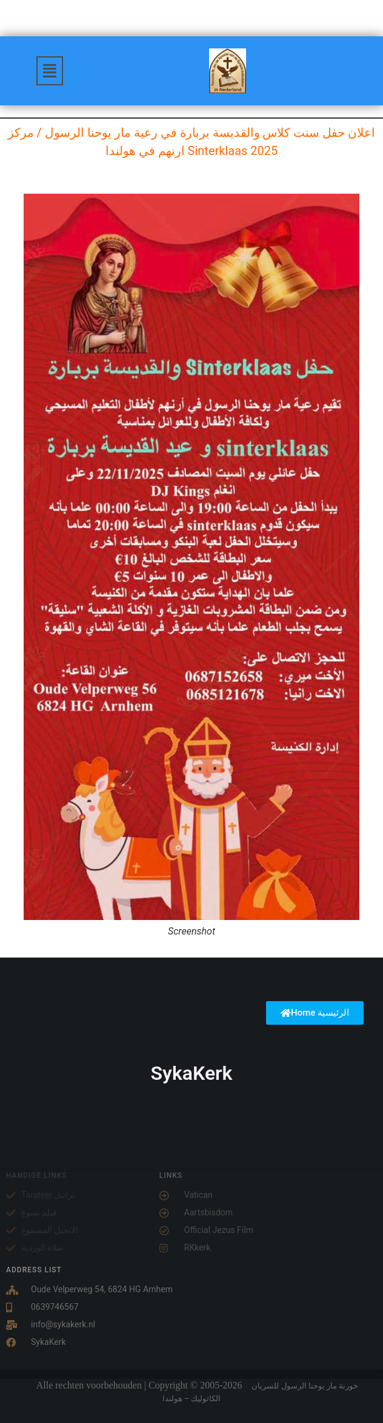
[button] (49, 70)
